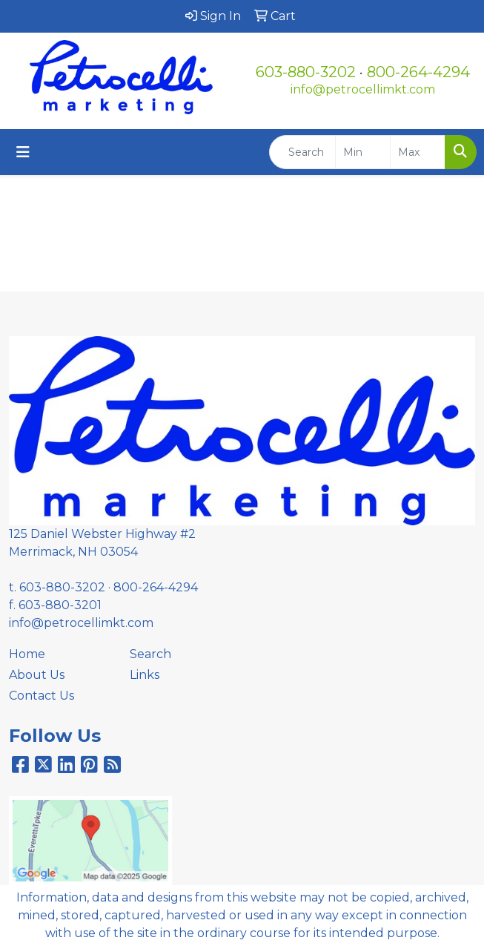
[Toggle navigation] (23, 152)
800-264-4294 (418, 72)
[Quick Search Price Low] (363, 152)
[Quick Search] (302, 152)
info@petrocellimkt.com (363, 89)
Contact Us (41, 696)
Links (144, 675)
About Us (36, 675)
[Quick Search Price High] (417, 152)
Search (150, 654)
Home (27, 654)
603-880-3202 (306, 72)
